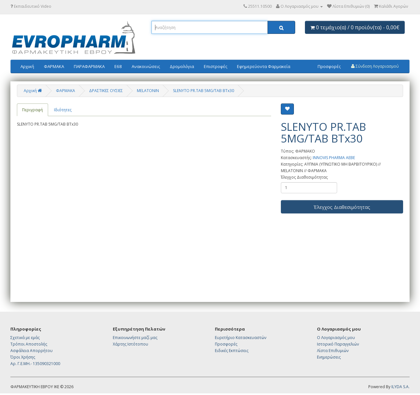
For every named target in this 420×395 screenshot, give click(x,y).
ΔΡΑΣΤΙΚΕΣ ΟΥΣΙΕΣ (106, 90)
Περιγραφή (32, 110)
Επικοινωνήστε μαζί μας (135, 337)
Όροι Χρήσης (22, 357)
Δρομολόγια (182, 66)
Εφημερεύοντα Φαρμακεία (263, 66)
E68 (118, 66)
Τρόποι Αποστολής (28, 344)
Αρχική (27, 66)
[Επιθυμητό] (287, 109)
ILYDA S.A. (400, 386)
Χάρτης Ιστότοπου (130, 344)
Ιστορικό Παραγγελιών (338, 344)
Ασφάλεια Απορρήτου (31, 350)
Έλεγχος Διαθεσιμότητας (304, 177)
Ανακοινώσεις (146, 66)
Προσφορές (329, 66)
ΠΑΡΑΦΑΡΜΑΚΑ (89, 66)
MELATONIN (148, 90)
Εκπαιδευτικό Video (30, 6)
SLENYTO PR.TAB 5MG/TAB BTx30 (203, 90)
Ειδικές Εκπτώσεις (231, 350)
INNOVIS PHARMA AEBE (334, 157)
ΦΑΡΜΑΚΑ (54, 66)
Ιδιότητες (63, 110)
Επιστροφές (215, 66)
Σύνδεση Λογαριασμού (375, 66)
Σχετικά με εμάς (25, 337)
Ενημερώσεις (329, 357)
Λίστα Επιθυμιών (332, 350)
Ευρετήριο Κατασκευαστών (240, 337)
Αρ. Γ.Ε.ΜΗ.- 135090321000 (35, 363)
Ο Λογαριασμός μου (336, 337)
